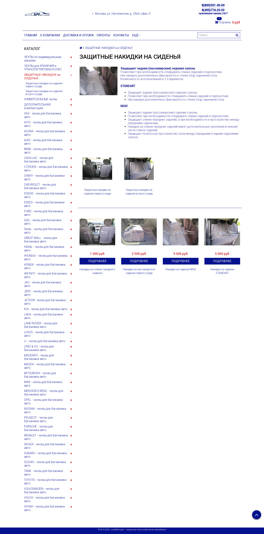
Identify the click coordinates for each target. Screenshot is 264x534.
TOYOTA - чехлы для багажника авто (45, 481)
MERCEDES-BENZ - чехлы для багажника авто (43, 392)
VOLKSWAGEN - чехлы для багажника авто (41, 490)
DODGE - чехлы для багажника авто (44, 195)
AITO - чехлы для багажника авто (43, 124)
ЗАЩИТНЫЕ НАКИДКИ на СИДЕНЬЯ (42, 76)
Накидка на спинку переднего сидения (97, 271)
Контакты (121, 35)
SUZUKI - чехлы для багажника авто (45, 463)
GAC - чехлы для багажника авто (42, 221)
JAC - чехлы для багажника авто (42, 284)
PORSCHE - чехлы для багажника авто (38, 428)
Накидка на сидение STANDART (222, 271)
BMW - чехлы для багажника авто (43, 150)
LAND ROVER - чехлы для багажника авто (40, 325)
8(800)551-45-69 (213, 5)
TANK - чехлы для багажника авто (43, 472)
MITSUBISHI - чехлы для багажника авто (40, 374)
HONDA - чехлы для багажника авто (44, 266)
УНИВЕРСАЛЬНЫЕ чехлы (40, 99)
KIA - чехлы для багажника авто (46, 309)
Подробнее (97, 261)
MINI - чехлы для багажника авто (43, 383)
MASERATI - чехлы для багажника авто (39, 357)
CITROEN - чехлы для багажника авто (46, 168)
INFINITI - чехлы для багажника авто (45, 275)
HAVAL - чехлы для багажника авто (44, 248)
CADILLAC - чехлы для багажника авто (38, 159)
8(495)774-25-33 (213, 10)
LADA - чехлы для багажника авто (43, 316)
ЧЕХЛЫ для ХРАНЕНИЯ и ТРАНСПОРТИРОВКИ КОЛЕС (43, 67)
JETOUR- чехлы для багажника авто (45, 301)
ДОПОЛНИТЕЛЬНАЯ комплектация (37, 106)
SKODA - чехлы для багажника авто (44, 446)
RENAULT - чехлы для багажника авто (46, 437)
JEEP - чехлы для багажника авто (43, 293)
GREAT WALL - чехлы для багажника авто (40, 239)
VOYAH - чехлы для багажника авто (44, 508)
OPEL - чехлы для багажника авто (43, 401)
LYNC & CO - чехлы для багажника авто (39, 348)
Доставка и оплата (78, 35)
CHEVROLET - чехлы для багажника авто (40, 186)
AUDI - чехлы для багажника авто (43, 141)
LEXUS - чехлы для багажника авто (44, 333)
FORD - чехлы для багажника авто (43, 213)
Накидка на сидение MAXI (180, 269)
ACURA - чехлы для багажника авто (44, 133)
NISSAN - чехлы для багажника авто (45, 410)
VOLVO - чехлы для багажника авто (44, 499)
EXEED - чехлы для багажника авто (44, 204)
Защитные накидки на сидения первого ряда (44, 85)
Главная (30, 35)
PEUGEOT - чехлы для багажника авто (38, 419)
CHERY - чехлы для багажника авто (44, 177)
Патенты (103, 35)
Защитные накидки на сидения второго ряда (44, 93)
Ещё (136, 35)
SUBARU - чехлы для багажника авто (45, 454)
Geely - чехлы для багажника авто (43, 230)
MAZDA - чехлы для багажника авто (44, 366)
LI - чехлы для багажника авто (44, 341)
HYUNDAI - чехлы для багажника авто (46, 257)
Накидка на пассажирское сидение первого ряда (139, 271)
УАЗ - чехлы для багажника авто (42, 115)
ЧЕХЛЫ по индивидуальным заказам (42, 58)
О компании (50, 35)
